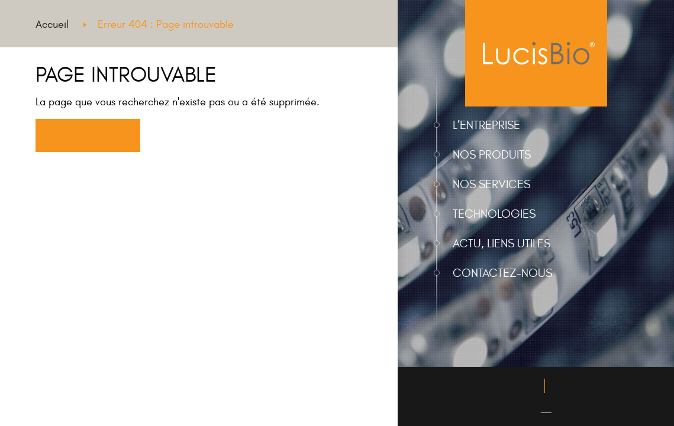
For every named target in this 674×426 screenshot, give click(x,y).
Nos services (491, 184)
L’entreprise (486, 125)
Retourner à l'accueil (87, 136)
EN (545, 409)
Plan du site (575, 386)
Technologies (494, 214)
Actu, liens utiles (501, 243)
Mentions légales (504, 386)
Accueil (52, 24)
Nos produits (492, 155)
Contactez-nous (502, 273)
